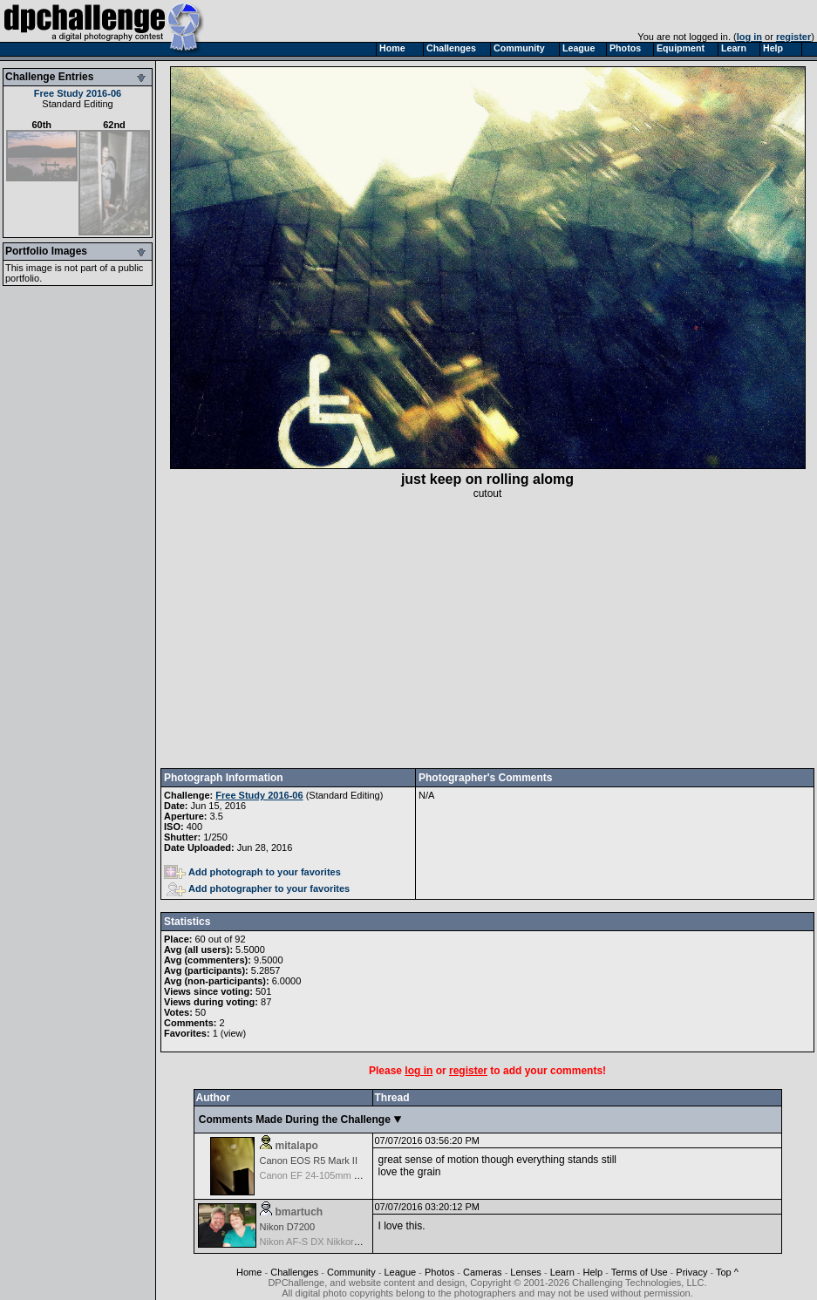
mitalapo (297, 1146)
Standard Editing (77, 104)
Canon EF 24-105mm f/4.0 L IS (326, 1175)
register (793, 36)
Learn (562, 1272)
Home (249, 1272)
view (232, 1033)
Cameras (482, 1272)
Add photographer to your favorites (258, 888)
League (400, 1272)
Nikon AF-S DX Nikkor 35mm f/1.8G (336, 1241)
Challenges (294, 1272)
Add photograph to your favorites (252, 872)
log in (749, 36)
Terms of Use (639, 1272)
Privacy (691, 1272)
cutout (487, 493)
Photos (439, 1272)
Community (351, 1272)
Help (593, 1272)
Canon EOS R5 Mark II (309, 1160)
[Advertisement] (487, 634)
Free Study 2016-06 (77, 93)
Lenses (525, 1272)
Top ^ (727, 1272)
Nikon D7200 (288, 1227)
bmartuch (299, 1212)
